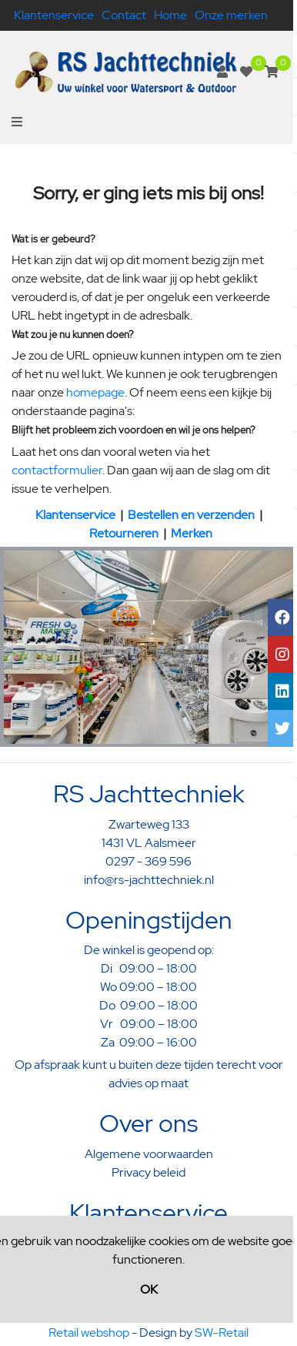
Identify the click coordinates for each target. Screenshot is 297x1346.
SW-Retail (222, 1332)
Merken (191, 533)
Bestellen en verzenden (191, 515)
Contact (124, 15)
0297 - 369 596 (148, 861)
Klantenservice (54, 15)
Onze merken (231, 15)
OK (149, 1289)
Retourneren (124, 533)
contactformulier (57, 470)
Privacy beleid (148, 1172)
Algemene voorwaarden (149, 1154)
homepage (95, 392)
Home (170, 15)
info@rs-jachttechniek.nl (149, 880)
